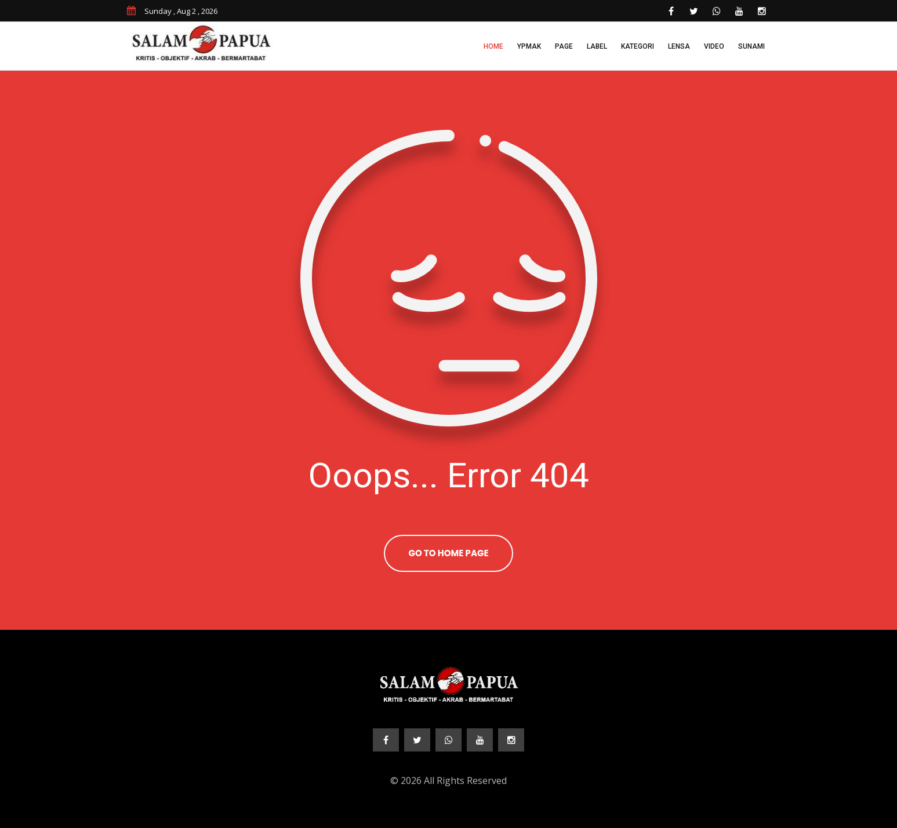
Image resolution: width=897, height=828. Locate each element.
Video (714, 46)
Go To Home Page (448, 553)
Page (564, 46)
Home (493, 46)
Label (597, 46)
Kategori (637, 46)
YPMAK (529, 46)
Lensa (679, 46)
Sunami (751, 46)
